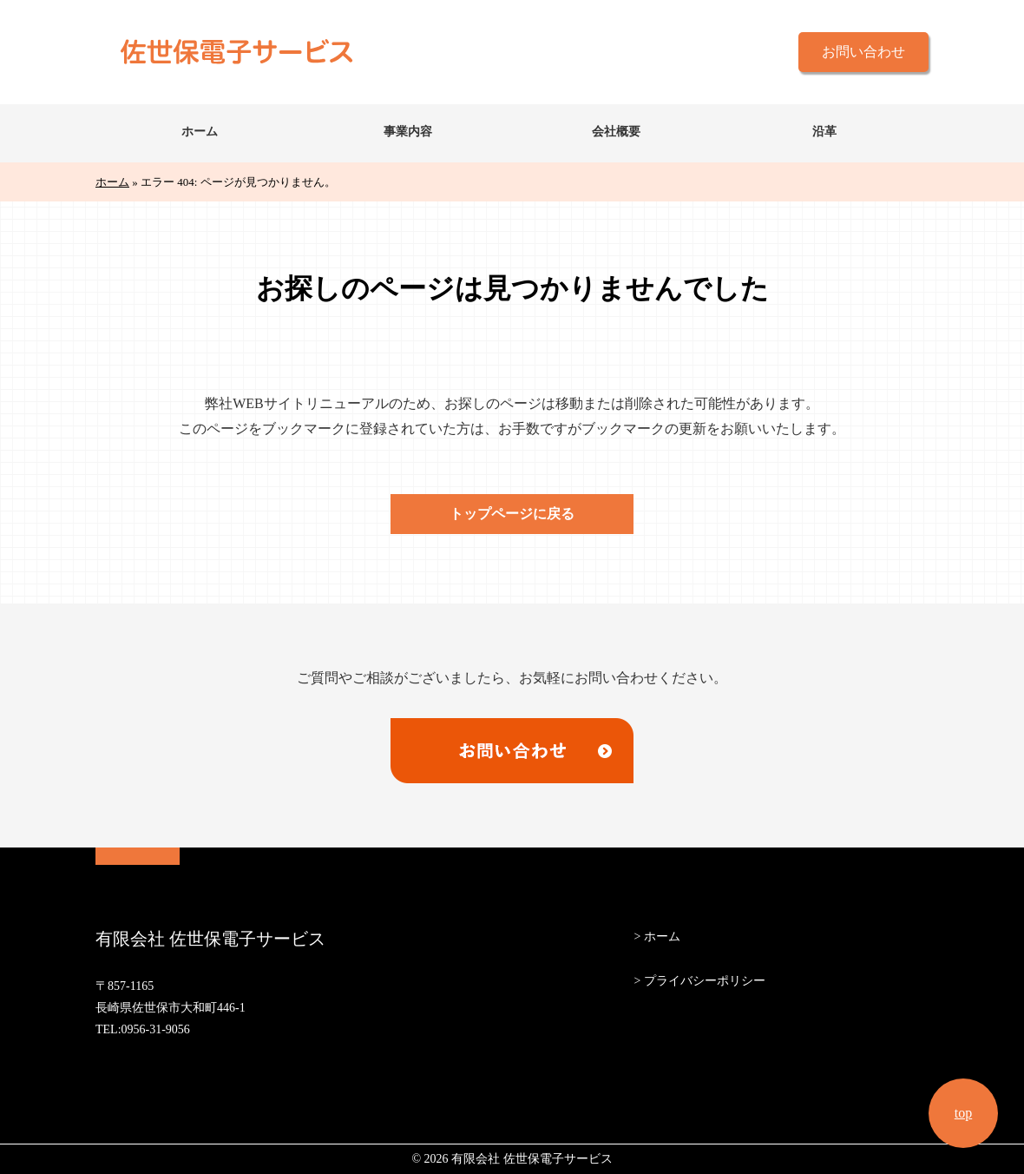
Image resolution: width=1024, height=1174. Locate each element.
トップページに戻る (512, 513)
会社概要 (616, 131)
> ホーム (656, 936)
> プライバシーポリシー (699, 980)
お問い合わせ (863, 51)
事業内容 (408, 131)
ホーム (199, 131)
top (963, 1112)
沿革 (824, 131)
